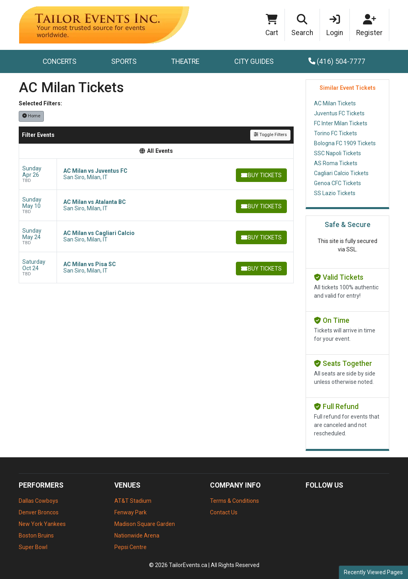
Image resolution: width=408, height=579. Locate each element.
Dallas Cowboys (38, 501)
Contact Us (223, 512)
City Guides (254, 61)
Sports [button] (124, 61)
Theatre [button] (185, 61)
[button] (302, 25)
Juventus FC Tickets (339, 113)
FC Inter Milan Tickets (340, 123)
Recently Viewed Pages (373, 572)
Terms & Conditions (234, 501)
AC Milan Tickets (335, 103)
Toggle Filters (270, 134)
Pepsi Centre (130, 547)
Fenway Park (130, 512)
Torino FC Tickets (335, 133)
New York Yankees (42, 524)
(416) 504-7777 (337, 61)
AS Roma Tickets (335, 163)
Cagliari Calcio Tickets (341, 173)
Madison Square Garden (144, 524)
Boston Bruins (36, 535)
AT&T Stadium (132, 501)
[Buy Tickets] (260, 175)
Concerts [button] (59, 61)
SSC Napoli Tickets (337, 153)
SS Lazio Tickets (334, 193)
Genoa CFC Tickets (337, 183)
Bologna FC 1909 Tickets (345, 143)
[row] (156, 174)
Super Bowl (33, 547)
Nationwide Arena (136, 535)
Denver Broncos (39, 512)
